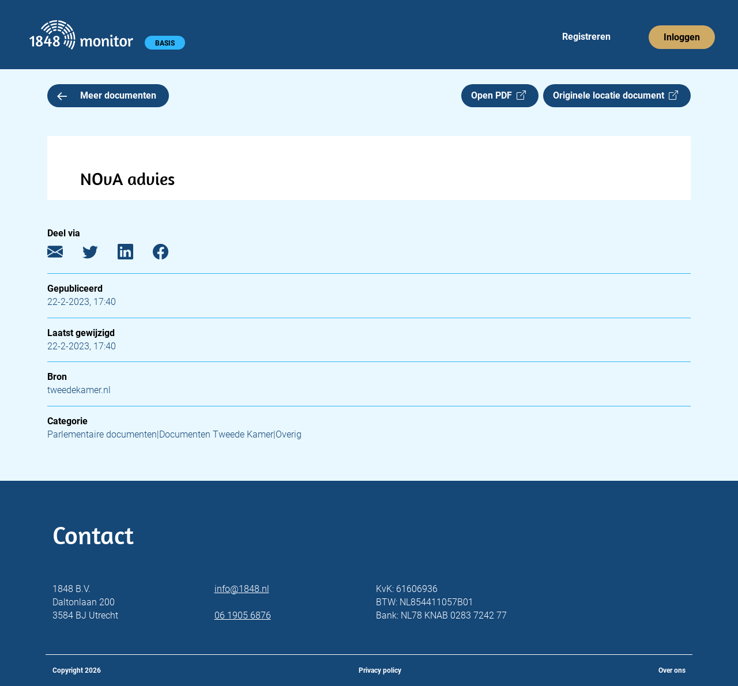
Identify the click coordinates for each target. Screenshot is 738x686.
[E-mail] (63, 254)
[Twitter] (98, 254)
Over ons (672, 670)
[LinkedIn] (134, 254)
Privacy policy (380, 670)
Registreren (586, 36)
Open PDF (498, 95)
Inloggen (682, 37)
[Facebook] (169, 254)
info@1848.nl (241, 588)
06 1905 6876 (242, 615)
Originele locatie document (615, 95)
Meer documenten (106, 95)
